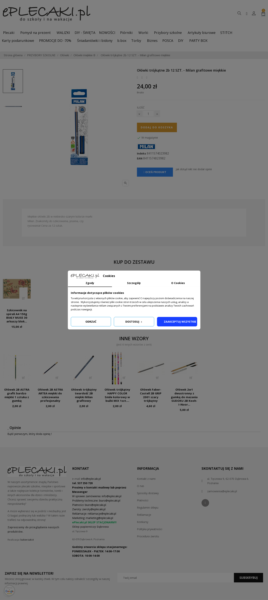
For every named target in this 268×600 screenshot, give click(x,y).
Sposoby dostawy (148, 493)
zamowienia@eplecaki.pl (222, 491)
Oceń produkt (155, 172)
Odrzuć (90, 321)
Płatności (142, 500)
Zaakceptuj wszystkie (180, 321)
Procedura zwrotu (148, 536)
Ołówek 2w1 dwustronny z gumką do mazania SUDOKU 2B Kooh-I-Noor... (184, 397)
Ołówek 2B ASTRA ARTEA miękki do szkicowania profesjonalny (50, 395)
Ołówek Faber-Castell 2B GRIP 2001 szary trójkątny (150, 395)
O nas (140, 486)
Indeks (141, 153)
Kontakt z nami (146, 479)
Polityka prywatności (149, 529)
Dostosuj (134, 321)
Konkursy (142, 522)
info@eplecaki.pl (91, 479)
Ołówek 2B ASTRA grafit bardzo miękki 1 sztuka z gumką (16, 395)
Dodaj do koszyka (157, 127)
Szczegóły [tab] (134, 283)
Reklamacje (144, 515)
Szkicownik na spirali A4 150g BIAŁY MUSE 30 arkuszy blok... (16, 315)
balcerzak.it (27, 539)
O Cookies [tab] (178, 283)
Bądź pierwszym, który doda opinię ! (29, 434)
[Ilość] (148, 113)
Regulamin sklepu (147, 507)
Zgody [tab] (90, 283)
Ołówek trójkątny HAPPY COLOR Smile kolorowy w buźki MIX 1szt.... (117, 395)
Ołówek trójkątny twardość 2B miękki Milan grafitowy (84, 395)
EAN (139, 158)
